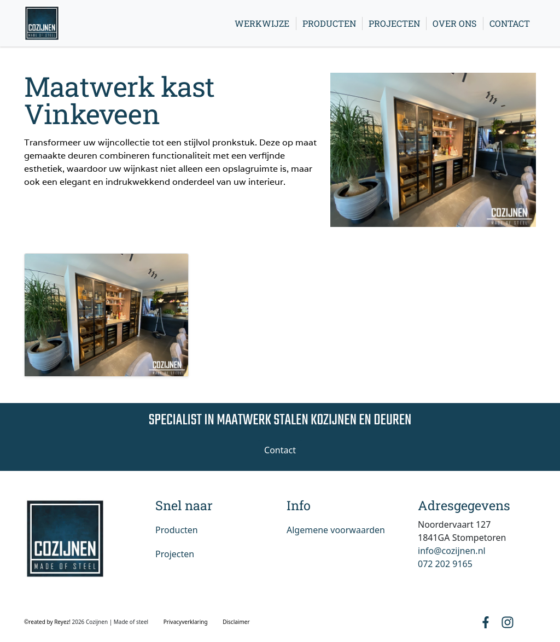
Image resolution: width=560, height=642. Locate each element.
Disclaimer (236, 622)
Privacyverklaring (186, 622)
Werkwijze (262, 23)
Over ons (454, 23)
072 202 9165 (445, 564)
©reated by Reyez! (48, 622)
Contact (509, 23)
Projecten (394, 23)
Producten (329, 23)
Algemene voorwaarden (336, 530)
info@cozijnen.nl (452, 551)
